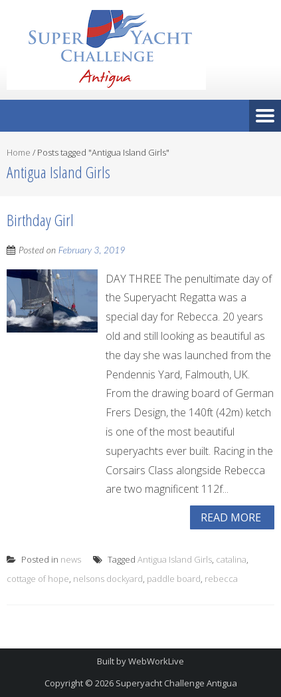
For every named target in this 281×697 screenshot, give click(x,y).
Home (19, 152)
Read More (231, 517)
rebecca (221, 579)
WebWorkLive (156, 661)
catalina (231, 559)
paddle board (174, 579)
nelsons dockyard (108, 579)
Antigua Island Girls (175, 559)
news (70, 559)
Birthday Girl (40, 220)
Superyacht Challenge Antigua (176, 683)
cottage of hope (38, 579)
